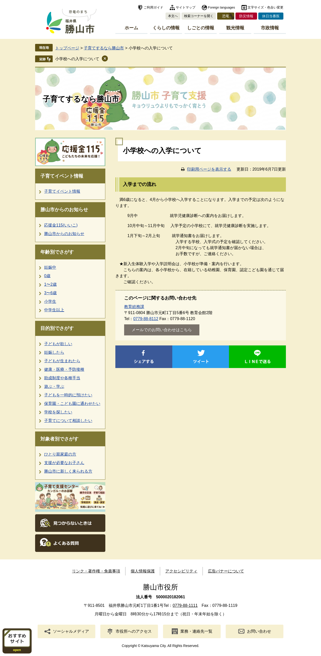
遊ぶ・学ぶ (54, 386)
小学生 (50, 301)
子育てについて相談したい (68, 420)
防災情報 (246, 16)
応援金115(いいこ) (60, 225)
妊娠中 (50, 267)
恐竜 (225, 16)
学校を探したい (58, 412)
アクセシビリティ (181, 571)
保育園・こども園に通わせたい (72, 403)
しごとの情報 (200, 27)
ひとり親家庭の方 (60, 454)
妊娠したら (54, 352)
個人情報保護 (143, 571)
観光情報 (235, 27)
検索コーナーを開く (198, 16)
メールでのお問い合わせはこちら (162, 330)
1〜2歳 (50, 284)
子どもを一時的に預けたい (68, 395)
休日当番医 (271, 16)
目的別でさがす (57, 328)
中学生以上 (54, 310)
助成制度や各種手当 (62, 378)
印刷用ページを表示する (209, 169)
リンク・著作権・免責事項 (96, 571)
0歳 (47, 276)
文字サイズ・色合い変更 (265, 7)
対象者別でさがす (59, 439)
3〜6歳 (50, 293)
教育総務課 (134, 307)
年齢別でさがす (57, 252)
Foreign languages (221, 7)
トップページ (67, 48)
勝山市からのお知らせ (64, 209)
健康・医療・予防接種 (64, 369)
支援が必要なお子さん (64, 463)
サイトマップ (185, 7)
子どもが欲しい (58, 344)
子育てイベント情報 (61, 176)
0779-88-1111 (185, 605)
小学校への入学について (77, 59)
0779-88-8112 (145, 319)
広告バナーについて (226, 571)
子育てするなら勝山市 (104, 48)
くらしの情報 (166, 27)
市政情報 (270, 27)
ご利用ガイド (153, 7)
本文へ (173, 16)
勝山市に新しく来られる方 (68, 471)
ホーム (131, 27)
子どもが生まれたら (62, 361)
